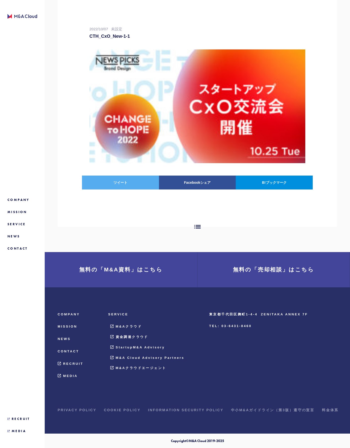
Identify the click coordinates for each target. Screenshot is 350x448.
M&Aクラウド (126, 326)
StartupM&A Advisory (137, 347)
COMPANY (69, 314)
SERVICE (118, 314)
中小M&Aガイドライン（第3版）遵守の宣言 (272, 410)
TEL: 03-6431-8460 (230, 326)
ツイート (120, 183)
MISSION (67, 326)
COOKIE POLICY (122, 410)
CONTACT (68, 351)
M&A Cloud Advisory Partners (147, 358)
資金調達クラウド (129, 337)
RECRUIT (70, 364)
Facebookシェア (197, 183)
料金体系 (330, 410)
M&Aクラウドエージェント (138, 368)
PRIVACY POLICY (77, 410)
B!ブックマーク (274, 183)
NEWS (64, 339)
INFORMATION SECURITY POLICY (186, 410)
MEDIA (68, 376)
